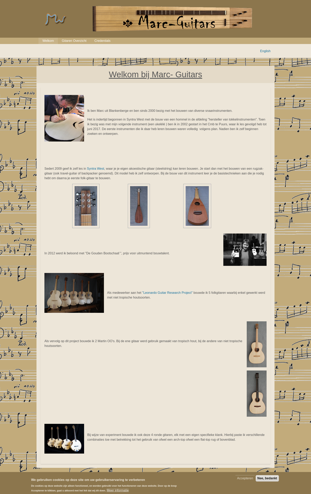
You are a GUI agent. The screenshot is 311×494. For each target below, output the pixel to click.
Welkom (48, 40)
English (265, 51)
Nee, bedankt (267, 480)
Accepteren (245, 480)
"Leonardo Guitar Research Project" (167, 292)
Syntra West (95, 168)
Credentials (102, 40)
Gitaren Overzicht (74, 40)
